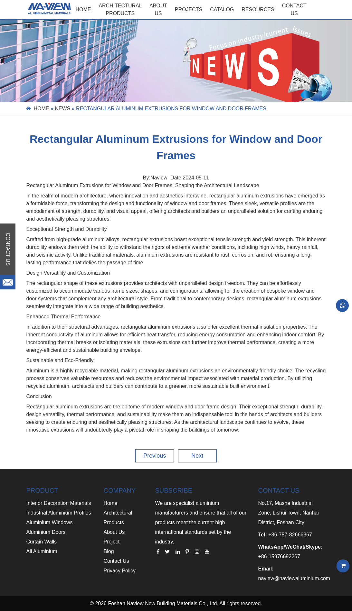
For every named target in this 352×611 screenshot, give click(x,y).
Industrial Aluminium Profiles (58, 512)
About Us (114, 532)
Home (83, 9)
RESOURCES (258, 9)
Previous (154, 455)
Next (197, 455)
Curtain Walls (41, 541)
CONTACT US (294, 9)
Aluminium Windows (49, 522)
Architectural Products (120, 9)
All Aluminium (41, 551)
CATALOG (222, 9)
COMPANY (120, 490)
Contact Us (116, 561)
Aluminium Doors (46, 532)
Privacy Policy (120, 570)
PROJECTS (188, 9)
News (62, 108)
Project (112, 541)
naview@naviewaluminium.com (294, 578)
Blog (109, 551)
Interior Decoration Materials (58, 503)
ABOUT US (158, 9)
